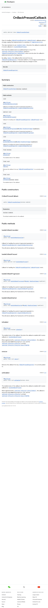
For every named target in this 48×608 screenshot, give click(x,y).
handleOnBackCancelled (9, 104)
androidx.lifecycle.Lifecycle (11, 343)
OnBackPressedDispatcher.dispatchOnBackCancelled (18, 108)
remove (9, 58)
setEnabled (6, 179)
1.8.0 (45, 230)
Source (3, 601)
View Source (42, 22)
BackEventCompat (28, 128)
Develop (14, 12)
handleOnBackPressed (20, 47)
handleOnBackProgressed (10, 128)
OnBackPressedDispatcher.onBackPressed (24, 40)
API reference (6, 7)
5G (18, 606)
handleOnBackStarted (9, 142)
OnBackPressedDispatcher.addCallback (13, 53)
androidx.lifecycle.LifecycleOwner (12, 51)
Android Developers (6, 12)
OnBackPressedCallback (23, 32)
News (3, 604)
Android (4, 594)
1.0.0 (45, 24)
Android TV (35, 604)
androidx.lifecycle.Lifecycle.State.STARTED (15, 345)
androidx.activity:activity (40, 20)
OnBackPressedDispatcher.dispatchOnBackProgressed (18, 133)
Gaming (19, 594)
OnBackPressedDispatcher (9, 59)
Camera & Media (21, 601)
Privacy (19, 604)
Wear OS (35, 597)
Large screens (36, 594)
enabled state (21, 45)
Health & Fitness (21, 599)
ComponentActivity (37, 42)
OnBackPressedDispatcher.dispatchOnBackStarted (17, 146)
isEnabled (5, 155)
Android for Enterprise (7, 597)
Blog (3, 606)
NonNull (20, 128)
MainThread (7, 102)
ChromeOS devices (37, 599)
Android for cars (36, 601)
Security (4, 599)
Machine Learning (21, 597)
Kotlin (40, 26)
